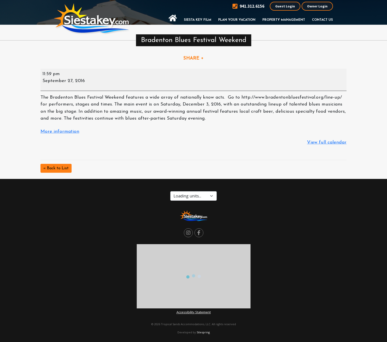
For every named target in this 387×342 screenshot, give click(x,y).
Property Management (283, 19)
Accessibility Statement (193, 312)
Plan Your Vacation (236, 19)
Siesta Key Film (197, 19)
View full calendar (327, 142)
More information (59, 131)
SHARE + (193, 58)
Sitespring (203, 332)
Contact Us (322, 19)
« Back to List (56, 168)
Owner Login (317, 6)
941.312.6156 (248, 6)
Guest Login (285, 6)
